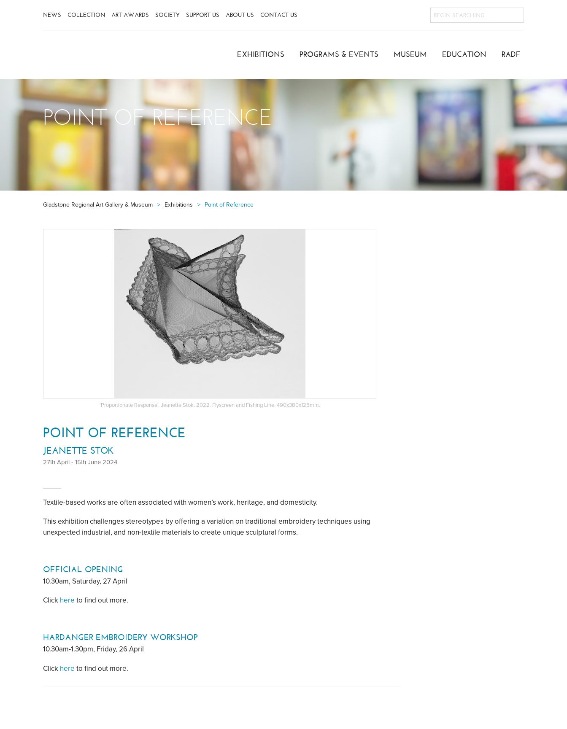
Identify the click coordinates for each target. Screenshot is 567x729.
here (67, 600)
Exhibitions (260, 54)
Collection (86, 15)
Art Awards (130, 15)
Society (167, 15)
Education (464, 54)
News (52, 15)
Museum (410, 54)
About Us (240, 15)
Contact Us (278, 15)
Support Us (202, 15)
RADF (511, 54)
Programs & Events (339, 54)
